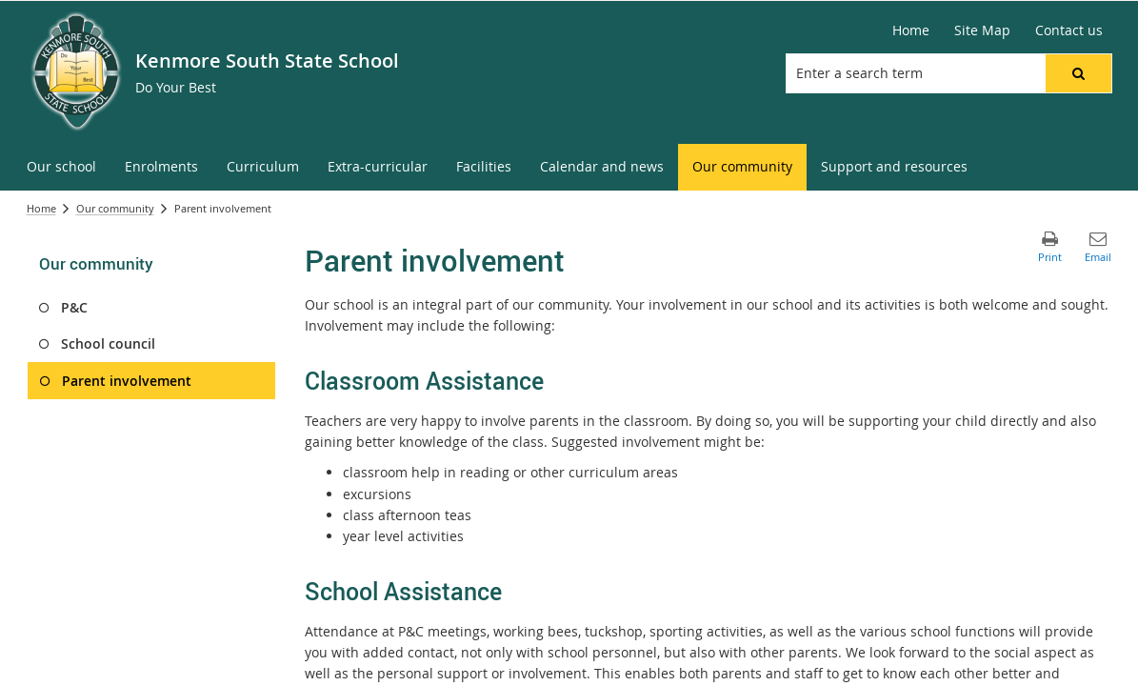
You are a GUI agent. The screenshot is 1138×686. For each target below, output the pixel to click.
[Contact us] (1069, 30)
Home (41, 208)
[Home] (911, 30)
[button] (1078, 73)
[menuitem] (61, 167)
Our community (115, 208)
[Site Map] (982, 30)
